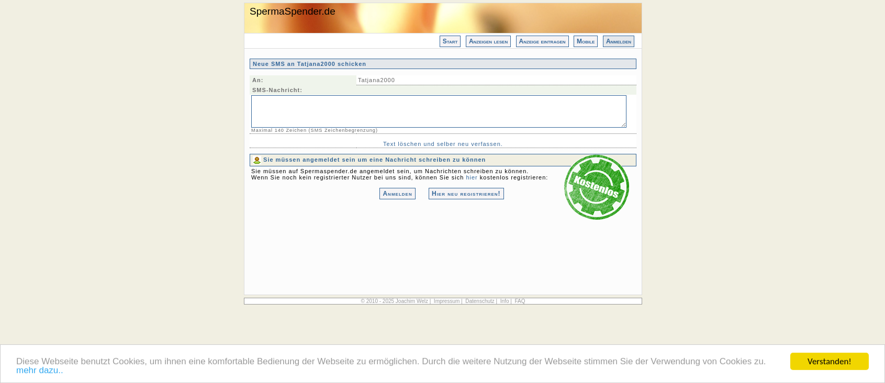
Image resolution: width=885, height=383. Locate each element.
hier (471, 177)
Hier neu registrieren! (466, 193)
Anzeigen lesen (488, 41)
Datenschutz (480, 301)
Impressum (447, 301)
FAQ (519, 301)
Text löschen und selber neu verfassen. (443, 144)
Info (504, 301)
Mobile (586, 41)
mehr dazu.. (39, 371)
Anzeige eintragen (542, 41)
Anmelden (618, 41)
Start (450, 41)
